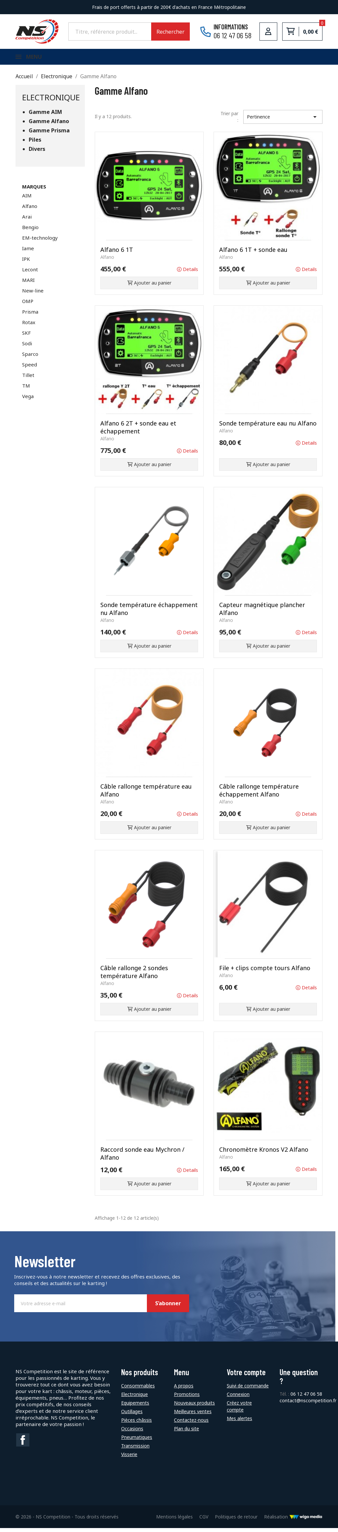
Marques (34, 190)
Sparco (30, 358)
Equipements (135, 1407)
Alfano (29, 210)
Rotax (28, 326)
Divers (37, 153)
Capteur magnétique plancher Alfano (262, 613)
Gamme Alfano (49, 125)
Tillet (28, 379)
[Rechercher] (109, 31)
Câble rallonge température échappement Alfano (259, 794)
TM (26, 389)
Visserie (129, 1458)
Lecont (30, 273)
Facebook (22, 1443)
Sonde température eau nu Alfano (268, 427)
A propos (183, 1389)
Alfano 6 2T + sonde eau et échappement (138, 431)
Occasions (132, 1432)
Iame (28, 252)
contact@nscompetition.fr (308, 1404)
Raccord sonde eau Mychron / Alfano (142, 1157)
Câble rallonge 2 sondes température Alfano (134, 976)
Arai (27, 220)
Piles (35, 143)
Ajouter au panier (149, 287)
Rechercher (170, 31)
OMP (27, 305)
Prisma (30, 315)
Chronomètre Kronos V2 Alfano (263, 1153)
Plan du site (186, 1432)
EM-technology (40, 241)
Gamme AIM (45, 116)
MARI (28, 284)
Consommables (138, 1389)
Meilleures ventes (193, 1415)
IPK (26, 262)
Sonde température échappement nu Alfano (149, 613)
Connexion (238, 1398)
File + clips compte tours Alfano (264, 972)
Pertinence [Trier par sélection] (283, 121)
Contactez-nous (191, 1424)
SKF (26, 336)
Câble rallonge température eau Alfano (146, 794)
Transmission (135, 1450)
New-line (33, 294)
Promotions (187, 1398)
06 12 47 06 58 (306, 1398)
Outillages (132, 1415)
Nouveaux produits (194, 1407)
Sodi (27, 347)
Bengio (30, 231)
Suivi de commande (248, 1389)
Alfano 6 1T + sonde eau (253, 253)
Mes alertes (239, 1422)
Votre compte (246, 1376)
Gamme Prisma (49, 134)
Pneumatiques (136, 1441)
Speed (29, 368)
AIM (27, 199)
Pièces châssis (136, 1424)
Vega (28, 400)
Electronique (51, 101)
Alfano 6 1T (116, 253)
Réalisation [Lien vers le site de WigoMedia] (293, 1520)
